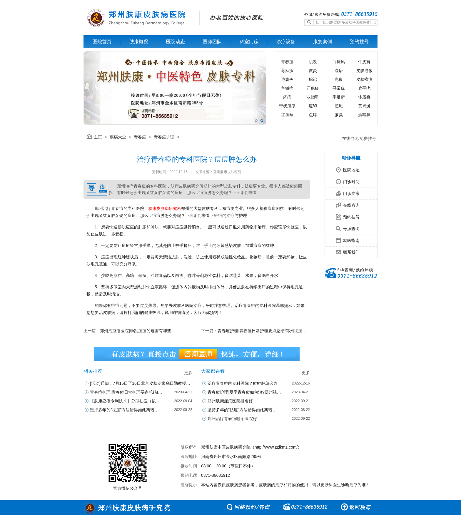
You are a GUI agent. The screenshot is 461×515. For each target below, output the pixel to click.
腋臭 (339, 114)
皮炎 (313, 70)
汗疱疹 (313, 88)
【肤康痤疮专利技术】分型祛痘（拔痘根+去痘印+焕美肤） (126, 401)
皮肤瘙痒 (364, 79)
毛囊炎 (287, 79)
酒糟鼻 (364, 114)
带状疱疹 (287, 105)
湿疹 (339, 70)
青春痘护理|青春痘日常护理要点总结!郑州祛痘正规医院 (268, 330)
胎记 (313, 79)
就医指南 (342, 239)
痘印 (313, 105)
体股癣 (364, 97)
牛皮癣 (364, 61)
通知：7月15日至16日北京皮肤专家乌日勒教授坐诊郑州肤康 (141, 383)
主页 (98, 137)
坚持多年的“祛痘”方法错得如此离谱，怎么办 (126, 409)
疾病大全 (118, 137)
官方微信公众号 (127, 488)
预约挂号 (342, 215)
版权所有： (191, 447)
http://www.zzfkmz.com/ (276, 447)
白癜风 (339, 61)
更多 (188, 372)
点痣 (313, 114)
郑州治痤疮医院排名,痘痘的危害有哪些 (135, 330)
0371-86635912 (215, 475)
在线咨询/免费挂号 (359, 138)
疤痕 (339, 79)
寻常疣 (339, 88)
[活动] (95, 383)
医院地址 (342, 168)
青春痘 (287, 61)
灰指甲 (313, 97)
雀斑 (339, 105)
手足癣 (339, 97)
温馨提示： (191, 484)
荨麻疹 (287, 70)
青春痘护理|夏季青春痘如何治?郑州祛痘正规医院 (244, 392)
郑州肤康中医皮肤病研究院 (225, 447)
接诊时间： (191, 466)
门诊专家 (342, 192)
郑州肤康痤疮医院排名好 (230, 401)
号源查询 (342, 227)
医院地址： (191, 456)
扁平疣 (364, 88)
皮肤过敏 (364, 70)
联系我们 (342, 251)
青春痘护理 (164, 137)
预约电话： (191, 475)
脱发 (313, 61)
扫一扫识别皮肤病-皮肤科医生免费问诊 (346, 22)
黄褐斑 (364, 105)
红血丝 (287, 114)
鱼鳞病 (287, 88)
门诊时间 (342, 180)
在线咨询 (342, 204)
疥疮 (287, 97)
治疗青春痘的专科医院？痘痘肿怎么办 (243, 383)
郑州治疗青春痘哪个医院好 (232, 418)
